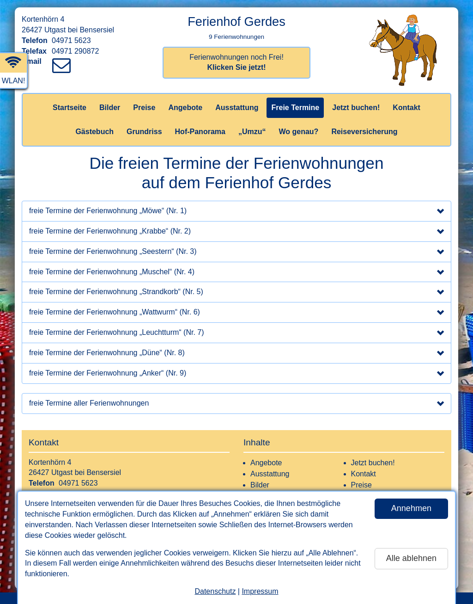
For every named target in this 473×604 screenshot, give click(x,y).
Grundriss (144, 132)
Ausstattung (236, 107)
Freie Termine (295, 107)
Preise (144, 107)
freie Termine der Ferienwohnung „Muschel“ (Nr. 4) (236, 272)
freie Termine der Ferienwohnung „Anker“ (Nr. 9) (236, 374)
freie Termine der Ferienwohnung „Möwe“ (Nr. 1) (236, 211)
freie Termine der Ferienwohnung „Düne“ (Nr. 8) (236, 353)
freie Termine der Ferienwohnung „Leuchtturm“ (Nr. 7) (236, 333)
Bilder (109, 107)
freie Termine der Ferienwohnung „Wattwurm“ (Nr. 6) (236, 313)
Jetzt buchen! (356, 107)
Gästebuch (94, 132)
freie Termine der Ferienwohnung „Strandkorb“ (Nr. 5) (236, 292)
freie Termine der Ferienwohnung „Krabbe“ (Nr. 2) (236, 232)
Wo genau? (298, 132)
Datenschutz (215, 591)
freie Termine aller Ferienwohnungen (236, 404)
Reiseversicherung (364, 132)
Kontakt (406, 107)
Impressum (260, 591)
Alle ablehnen (411, 558)
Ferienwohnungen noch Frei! (236, 62)
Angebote (185, 107)
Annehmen (411, 508)
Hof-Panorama (200, 132)
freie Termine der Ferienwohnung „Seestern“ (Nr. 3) (236, 252)
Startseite (69, 107)
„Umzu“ (252, 132)
